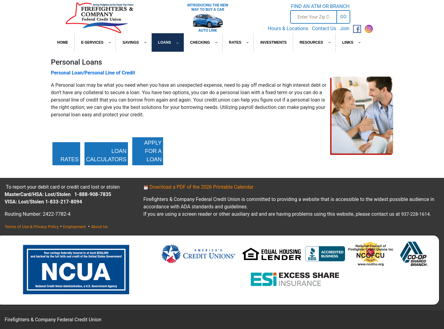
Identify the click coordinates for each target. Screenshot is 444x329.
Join (344, 28)
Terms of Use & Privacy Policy (32, 226)
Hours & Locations (288, 28)
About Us (99, 226)
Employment (75, 226)
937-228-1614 (415, 214)
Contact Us (324, 28)
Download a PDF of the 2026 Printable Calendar (198, 187)
